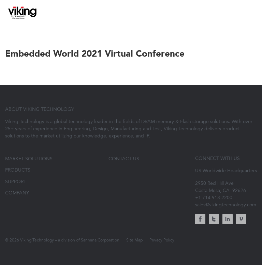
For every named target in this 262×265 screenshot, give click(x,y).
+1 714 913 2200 (213, 198)
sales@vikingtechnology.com (225, 205)
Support (15, 182)
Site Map (134, 240)
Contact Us (123, 159)
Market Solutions (29, 159)
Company (17, 193)
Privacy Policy (161, 240)
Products (17, 170)
